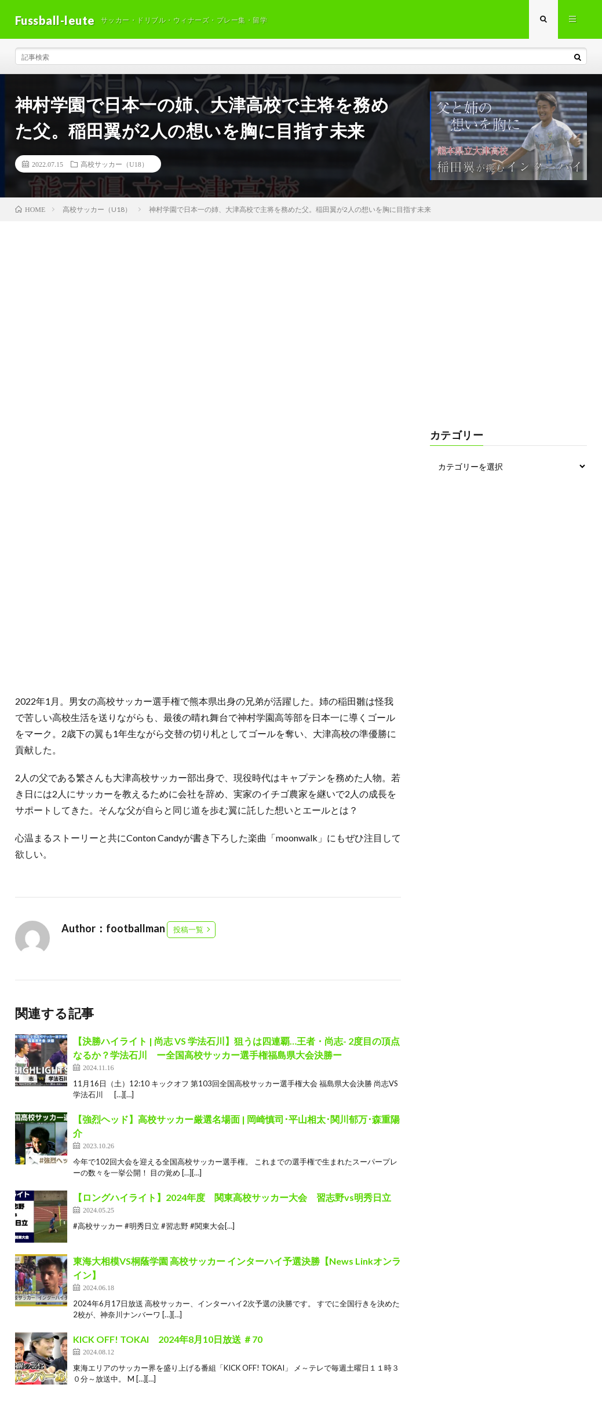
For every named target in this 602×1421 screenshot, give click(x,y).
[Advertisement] (301, 310)
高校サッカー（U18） (114, 165)
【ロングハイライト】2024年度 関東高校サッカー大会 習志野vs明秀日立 (232, 1198)
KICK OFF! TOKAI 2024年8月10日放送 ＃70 (167, 1340)
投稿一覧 (188, 930)
